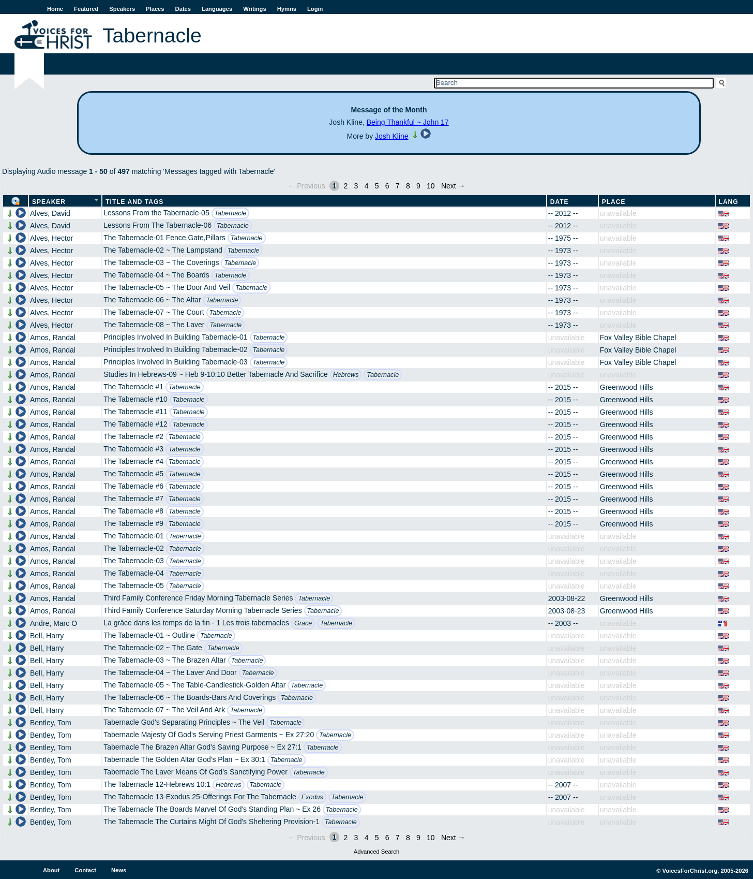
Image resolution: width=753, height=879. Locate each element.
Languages (217, 9)
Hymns (286, 9)
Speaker (49, 202)
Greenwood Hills (626, 387)
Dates (183, 9)
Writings (254, 9)
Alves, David (50, 213)
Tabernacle (231, 213)
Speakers (122, 9)
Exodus (312, 797)
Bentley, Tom (50, 723)
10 (431, 186)
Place (614, 202)
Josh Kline (392, 136)
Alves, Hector (51, 238)
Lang (729, 202)
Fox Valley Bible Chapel (638, 337)
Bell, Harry (47, 636)
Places (155, 9)
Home (55, 9)
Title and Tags (134, 202)
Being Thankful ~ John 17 (408, 122)
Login (315, 9)
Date (559, 202)
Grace (303, 623)
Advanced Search (376, 851)
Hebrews (346, 374)
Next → (453, 186)
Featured (86, 9)
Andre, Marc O (53, 623)
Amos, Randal (53, 337)
